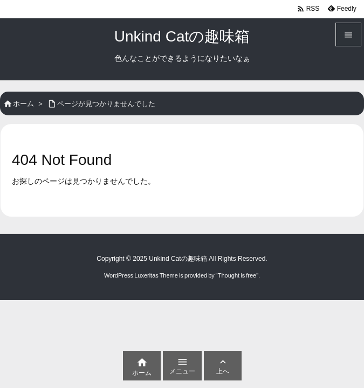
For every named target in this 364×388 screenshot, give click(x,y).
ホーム (23, 104)
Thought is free (237, 275)
